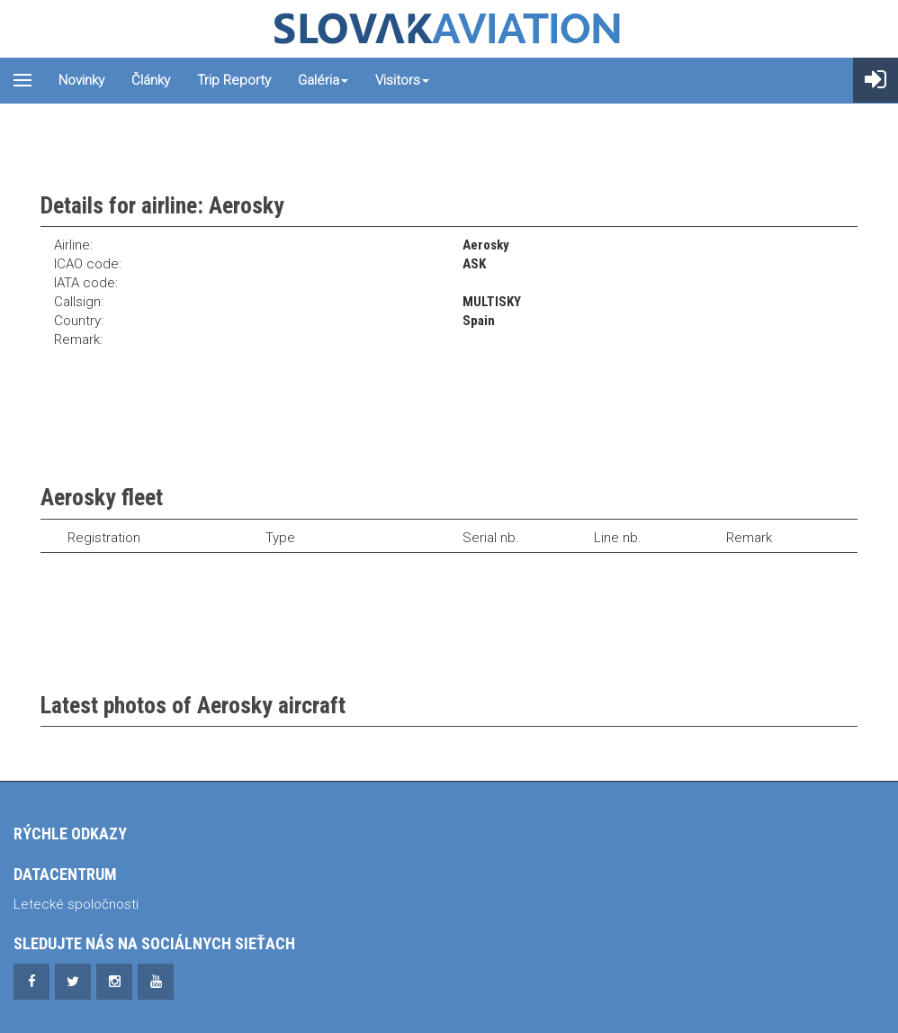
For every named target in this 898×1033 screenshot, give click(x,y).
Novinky (81, 80)
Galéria (323, 80)
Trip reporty (234, 80)
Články (150, 80)
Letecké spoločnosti (76, 904)
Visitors (402, 80)
